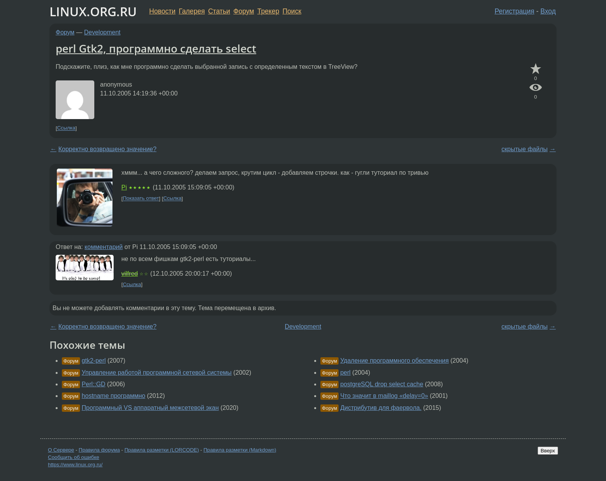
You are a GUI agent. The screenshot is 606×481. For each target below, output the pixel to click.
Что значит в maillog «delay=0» (384, 395)
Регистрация (515, 11)
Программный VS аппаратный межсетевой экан (150, 407)
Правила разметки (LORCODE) (161, 450)
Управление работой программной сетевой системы (157, 372)
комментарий (104, 247)
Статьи (219, 11)
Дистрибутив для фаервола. (380, 407)
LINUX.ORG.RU (93, 11)
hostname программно (113, 395)
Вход (548, 11)
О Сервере (61, 450)
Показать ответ (141, 198)
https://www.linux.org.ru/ (75, 464)
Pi (124, 187)
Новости (162, 11)
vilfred (129, 273)
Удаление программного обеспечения (394, 360)
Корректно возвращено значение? (107, 149)
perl (345, 372)
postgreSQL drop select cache (381, 384)
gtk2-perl (94, 360)
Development (102, 32)
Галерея (192, 11)
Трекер (268, 11)
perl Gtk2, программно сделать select (156, 48)
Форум (243, 11)
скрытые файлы (525, 149)
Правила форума (99, 450)
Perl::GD (93, 384)
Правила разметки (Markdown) (239, 450)
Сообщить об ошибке (73, 457)
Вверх (548, 451)
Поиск (292, 11)
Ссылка (66, 128)
